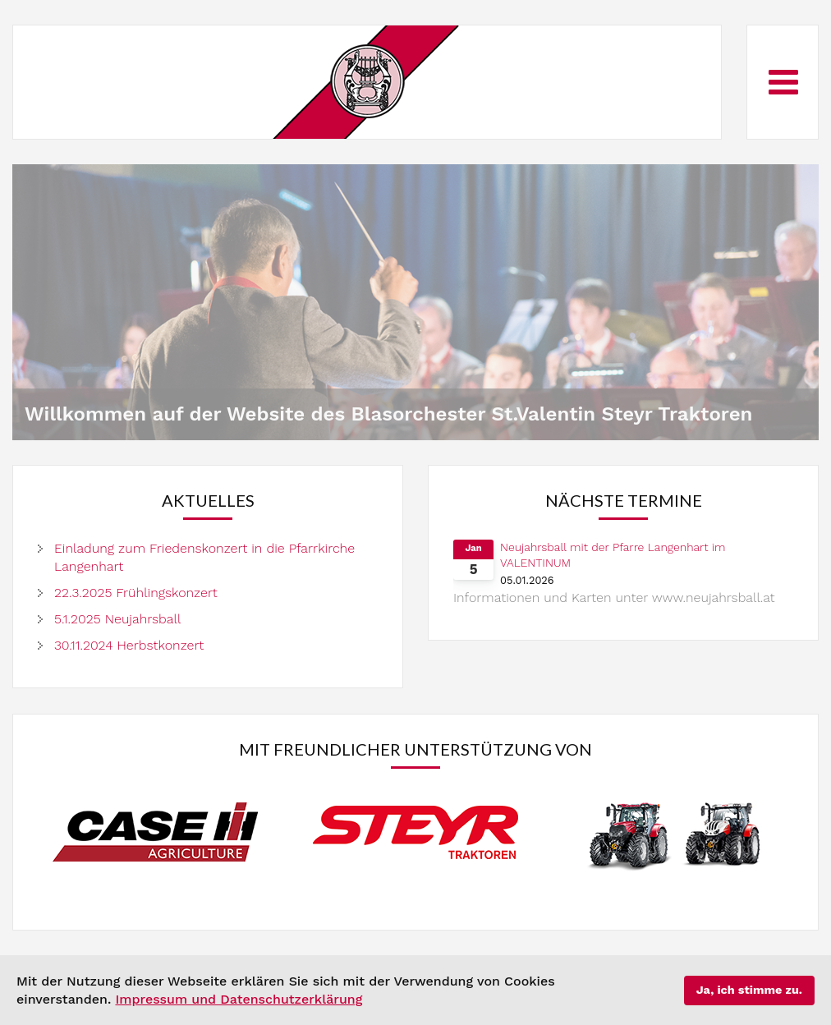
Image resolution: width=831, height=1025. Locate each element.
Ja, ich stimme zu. (749, 989)
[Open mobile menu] (783, 81)
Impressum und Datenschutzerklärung (238, 999)
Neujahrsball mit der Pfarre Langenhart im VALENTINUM (612, 554)
